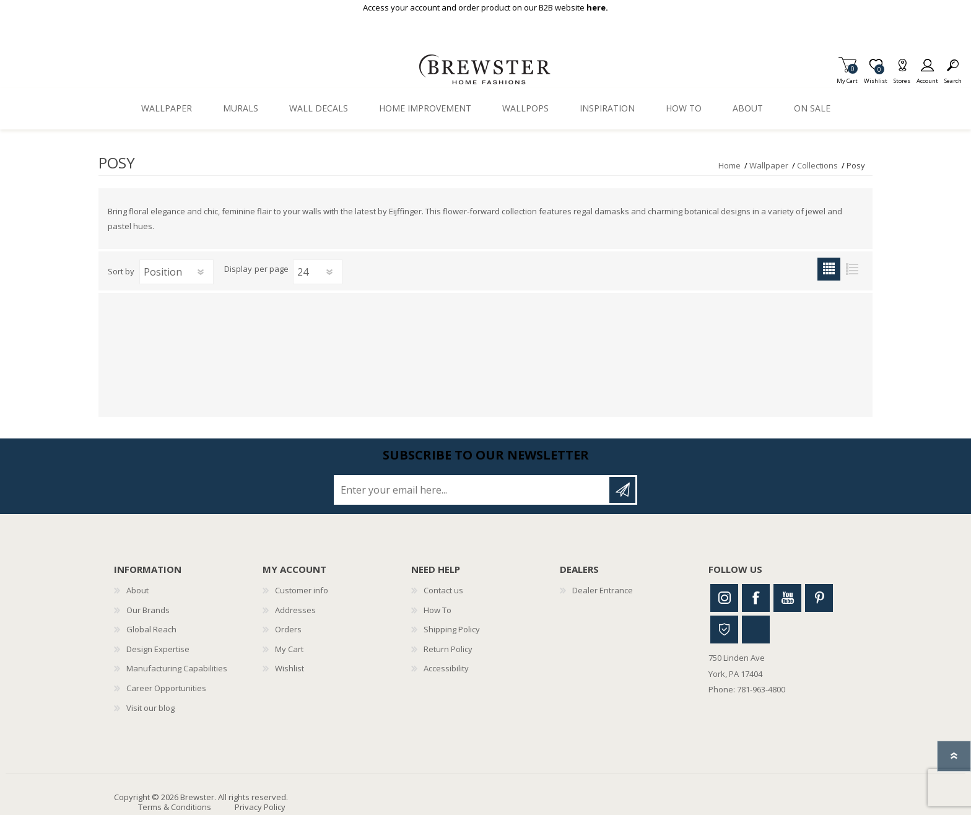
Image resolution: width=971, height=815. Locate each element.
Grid (828, 269)
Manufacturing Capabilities (176, 668)
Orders (288, 629)
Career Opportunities (166, 688)
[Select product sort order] (176, 271)
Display (238, 269)
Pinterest (819, 598)
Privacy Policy (260, 807)
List (851, 269)
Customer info (301, 590)
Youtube (787, 598)
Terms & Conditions (174, 807)
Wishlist (289, 668)
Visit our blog (150, 707)
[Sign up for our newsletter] (472, 490)
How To (437, 610)
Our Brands (148, 610)
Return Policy (448, 649)
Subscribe (622, 490)
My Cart (289, 649)
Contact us (443, 590)
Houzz (724, 629)
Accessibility (446, 668)
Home (729, 165)
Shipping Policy (452, 629)
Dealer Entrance (602, 590)
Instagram (724, 598)
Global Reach (151, 629)
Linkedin (756, 629)
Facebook (756, 598)
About (137, 590)
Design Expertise (157, 649)
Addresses (295, 610)
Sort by (121, 271)
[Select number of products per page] (317, 271)
